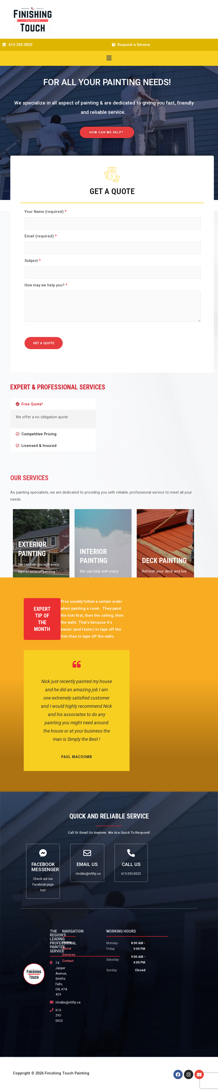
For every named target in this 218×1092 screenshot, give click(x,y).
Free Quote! (32, 404)
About (66, 948)
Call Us (131, 864)
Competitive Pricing (38, 434)
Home (66, 942)
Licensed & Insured (38, 445)
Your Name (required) (46, 211)
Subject (33, 260)
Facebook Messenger (45, 867)
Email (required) (41, 236)
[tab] (53, 404)
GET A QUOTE (43, 343)
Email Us (87, 864)
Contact (68, 961)
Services (68, 955)
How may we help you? (46, 285)
